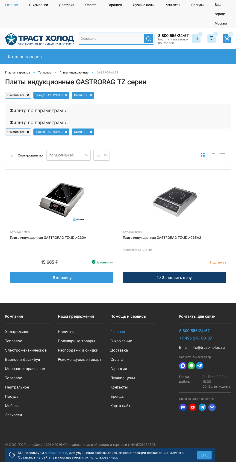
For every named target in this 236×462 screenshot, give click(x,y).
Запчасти (13, 415)
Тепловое (13, 341)
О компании (38, 5)
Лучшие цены (143, 5)
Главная (11, 5)
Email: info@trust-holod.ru (202, 347)
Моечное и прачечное (25, 368)
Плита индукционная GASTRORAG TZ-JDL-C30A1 (49, 237)
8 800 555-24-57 (173, 35)
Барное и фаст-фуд (22, 359)
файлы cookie (56, 453)
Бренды (197, 5)
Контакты (172, 5)
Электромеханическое (26, 350)
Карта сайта (121, 405)
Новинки (66, 331)
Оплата (91, 5)
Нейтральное (17, 387)
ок (204, 455)
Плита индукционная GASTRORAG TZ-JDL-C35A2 (162, 237)
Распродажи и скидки (78, 350)
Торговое (13, 378)
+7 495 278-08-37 (195, 338)
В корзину (62, 277)
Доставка (66, 5)
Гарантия (115, 5)
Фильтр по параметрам (36, 110)
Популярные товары (76, 341)
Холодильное (17, 331)
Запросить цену (174, 277)
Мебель (12, 405)
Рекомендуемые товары (80, 359)
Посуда (11, 396)
